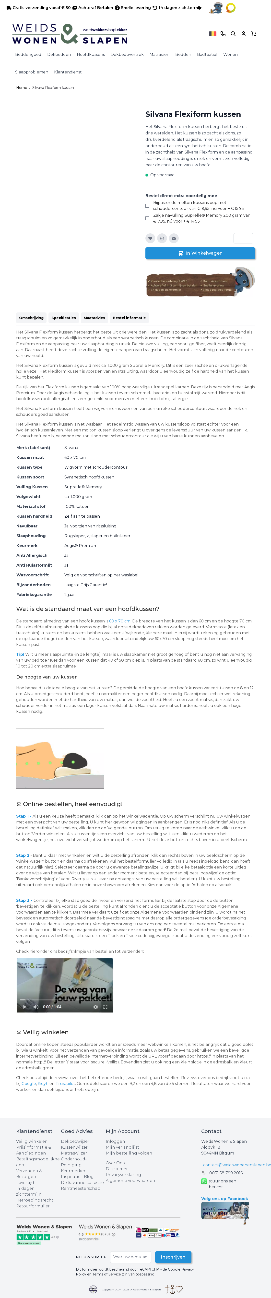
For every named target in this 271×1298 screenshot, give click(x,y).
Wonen (230, 54)
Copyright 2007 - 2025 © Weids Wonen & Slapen (131, 1289)
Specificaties (63, 318)
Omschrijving (31, 318)
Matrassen (159, 54)
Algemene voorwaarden (130, 1180)
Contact (211, 1131)
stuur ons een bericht (218, 1184)
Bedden (183, 54)
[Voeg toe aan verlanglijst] (150, 238)
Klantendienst (68, 72)
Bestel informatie (129, 318)
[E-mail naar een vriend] (174, 238)
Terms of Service (107, 1274)
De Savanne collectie (82, 1182)
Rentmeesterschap (80, 1188)
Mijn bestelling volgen (129, 1153)
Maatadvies (94, 318)
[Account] (243, 34)
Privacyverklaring (123, 1174)
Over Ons (115, 1163)
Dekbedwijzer (75, 1141)
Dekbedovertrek (127, 54)
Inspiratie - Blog (77, 1176)
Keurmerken (74, 1170)
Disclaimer (117, 1169)
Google (29, 1083)
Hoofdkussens (91, 54)
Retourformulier (33, 1206)
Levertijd (25, 1182)
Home (21, 87)
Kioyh (43, 1083)
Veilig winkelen (32, 1141)
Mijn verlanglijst (122, 1147)
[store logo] (109, 34)
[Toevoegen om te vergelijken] (162, 238)
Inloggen (115, 1141)
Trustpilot (65, 1083)
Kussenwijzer (74, 1147)
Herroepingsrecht (34, 1200)
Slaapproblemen (31, 72)
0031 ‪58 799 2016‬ (226, 1173)
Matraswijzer (74, 1153)
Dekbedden (59, 54)
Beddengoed (28, 54)
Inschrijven (173, 1257)
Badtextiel (207, 54)
